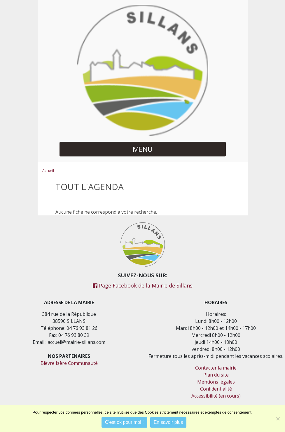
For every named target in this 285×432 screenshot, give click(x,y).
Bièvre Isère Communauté (69, 363)
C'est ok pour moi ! (124, 422)
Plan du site (216, 375)
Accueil (48, 170)
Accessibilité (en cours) (216, 396)
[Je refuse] (278, 418)
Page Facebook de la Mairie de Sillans (143, 285)
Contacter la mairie (216, 368)
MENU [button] (143, 149)
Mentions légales (216, 382)
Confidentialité (216, 389)
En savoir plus (168, 422)
